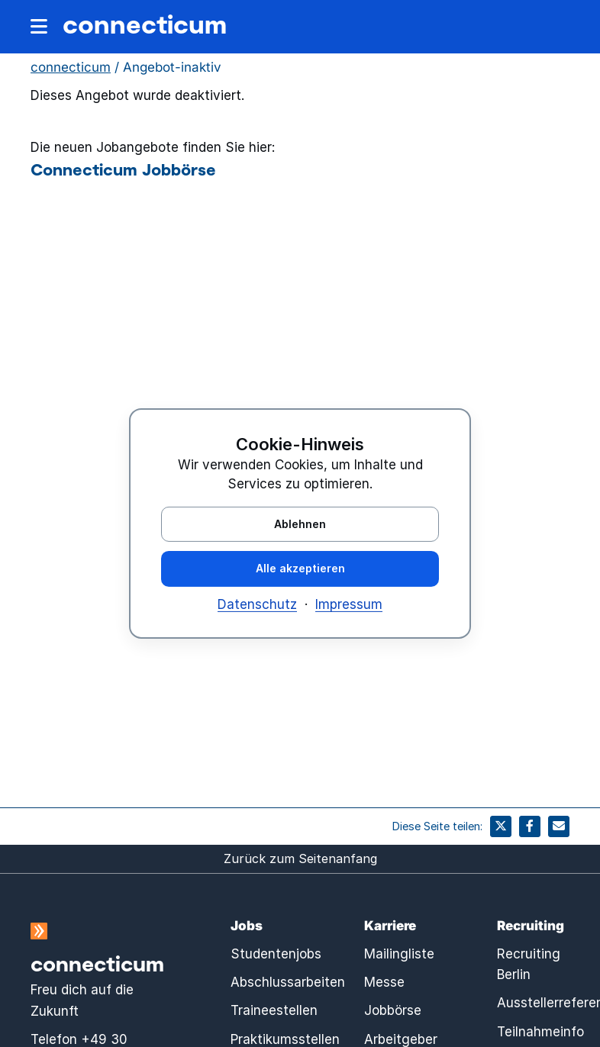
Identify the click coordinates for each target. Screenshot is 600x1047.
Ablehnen (300, 523)
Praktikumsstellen (285, 1039)
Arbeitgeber (400, 1039)
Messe (384, 982)
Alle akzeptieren (300, 568)
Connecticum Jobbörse (123, 169)
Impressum (348, 604)
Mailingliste (399, 954)
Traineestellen (274, 1010)
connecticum (145, 24)
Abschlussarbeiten (288, 982)
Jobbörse (392, 1010)
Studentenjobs (276, 954)
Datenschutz (257, 604)
